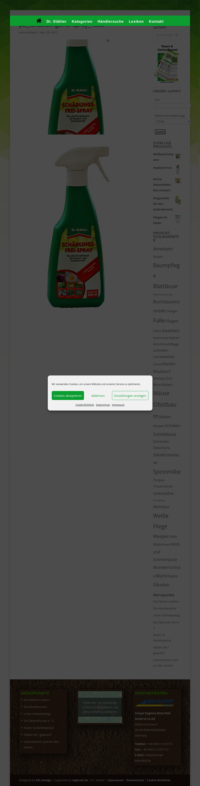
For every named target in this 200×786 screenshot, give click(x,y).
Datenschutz (103, 405)
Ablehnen (98, 396)
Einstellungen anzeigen (130, 396)
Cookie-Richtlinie (84, 405)
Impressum (118, 405)
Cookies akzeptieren (68, 396)
